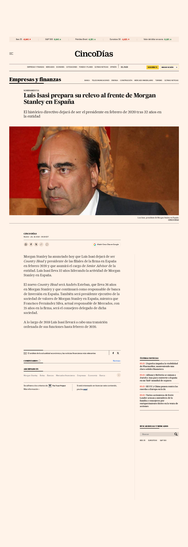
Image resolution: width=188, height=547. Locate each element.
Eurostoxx (152, 440)
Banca (87, 80)
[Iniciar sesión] (169, 67)
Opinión (113, 67)
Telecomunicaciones (100, 80)
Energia (114, 80)
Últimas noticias (101, 67)
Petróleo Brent (81, 39)
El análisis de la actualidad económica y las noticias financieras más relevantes (62, 353)
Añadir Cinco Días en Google (108, 244)
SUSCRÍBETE (152, 67)
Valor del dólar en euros (153, 39)
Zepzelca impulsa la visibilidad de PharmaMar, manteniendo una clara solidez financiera (159, 366)
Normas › (117, 361)
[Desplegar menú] (11, 54)
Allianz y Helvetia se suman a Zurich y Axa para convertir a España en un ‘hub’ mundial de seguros (158, 378)
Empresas (81, 375)
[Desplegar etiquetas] (119, 375)
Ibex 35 (19, 39)
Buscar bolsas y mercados (154, 426)
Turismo (158, 80)
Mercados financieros (65, 375)
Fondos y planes (86, 67)
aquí (85, 389)
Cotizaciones (71, 67)
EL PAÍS (123, 66)
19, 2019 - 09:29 (39, 237)
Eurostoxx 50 (115, 39)
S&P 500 (49, 39)
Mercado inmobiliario (143, 80)
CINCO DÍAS (30, 233)
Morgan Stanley (30, 375)
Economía (60, 67)
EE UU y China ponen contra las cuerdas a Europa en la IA (159, 388)
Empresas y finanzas (35, 67)
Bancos (50, 375)
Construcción (126, 80)
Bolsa (42, 375)
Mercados (50, 67)
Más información (32, 389)
